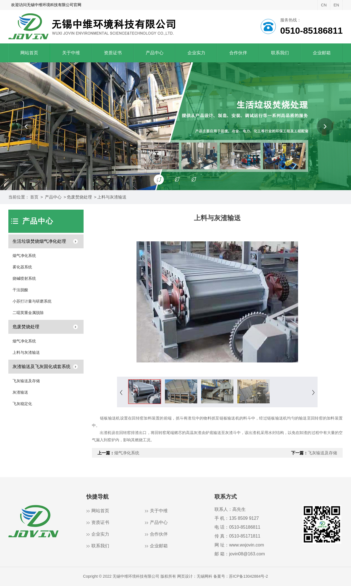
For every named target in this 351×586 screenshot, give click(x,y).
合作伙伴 (238, 52)
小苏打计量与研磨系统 (32, 301)
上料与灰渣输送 (111, 197)
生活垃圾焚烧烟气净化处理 (39, 241)
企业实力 (196, 52)
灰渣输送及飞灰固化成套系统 (41, 366)
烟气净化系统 (24, 255)
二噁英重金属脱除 (28, 312)
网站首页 (29, 52)
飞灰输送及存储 (26, 381)
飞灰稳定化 (22, 403)
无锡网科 (204, 576)
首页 (34, 197)
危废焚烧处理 (79, 197)
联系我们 (280, 52)
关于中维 (71, 52)
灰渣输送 (20, 392)
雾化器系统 (22, 267)
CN (323, 5)
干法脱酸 (20, 290)
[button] (26, 126)
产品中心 (155, 52)
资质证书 (113, 52)
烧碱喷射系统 (24, 278)
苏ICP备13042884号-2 (248, 576)
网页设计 (185, 576)
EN (336, 5)
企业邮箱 (322, 52)
